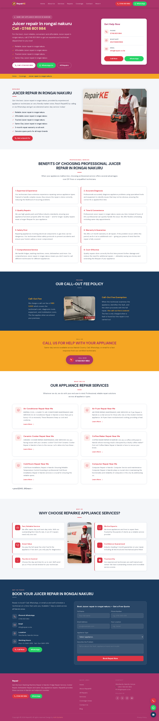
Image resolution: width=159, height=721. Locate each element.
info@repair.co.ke (117, 51)
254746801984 (116, 42)
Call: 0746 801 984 (24, 65)
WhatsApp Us (46, 65)
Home (42, 4)
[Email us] (153, 714)
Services (61, 4)
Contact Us (84, 705)
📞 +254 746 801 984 (124, 687)
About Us (51, 4)
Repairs (70, 4)
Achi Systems (58, 717)
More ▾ (98, 4)
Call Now (113, 58)
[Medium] (132, 698)
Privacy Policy (142, 717)
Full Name (80, 611)
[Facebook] (117, 698)
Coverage (79, 4)
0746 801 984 (116, 33)
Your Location (116, 622)
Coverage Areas (86, 701)
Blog (81, 709)
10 (26, 488)
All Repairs (64, 65)
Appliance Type (82, 633)
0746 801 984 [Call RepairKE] (123, 4)
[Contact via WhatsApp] (153, 707)
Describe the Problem (85, 642)
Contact (89, 4)
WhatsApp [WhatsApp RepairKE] (140, 4)
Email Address (82, 622)
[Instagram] (127, 698)
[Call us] (153, 700)
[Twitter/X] (122, 698)
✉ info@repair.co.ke (123, 689)
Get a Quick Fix (22, 138)
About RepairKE (85, 689)
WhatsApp (134, 58)
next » (29, 488)
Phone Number (116, 611)
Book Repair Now (110, 658)
